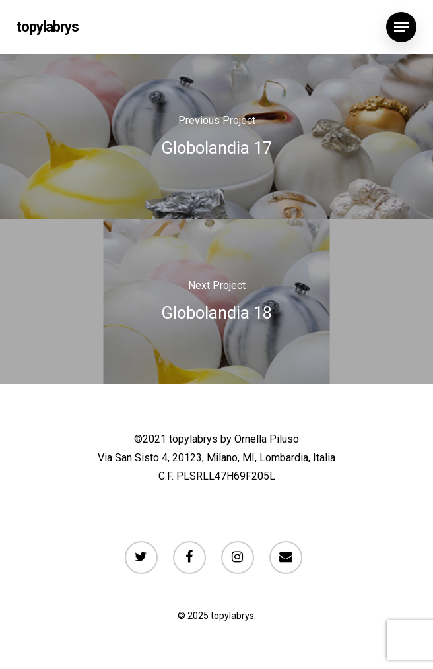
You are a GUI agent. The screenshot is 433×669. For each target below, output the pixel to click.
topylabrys (48, 27)
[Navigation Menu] (401, 27)
